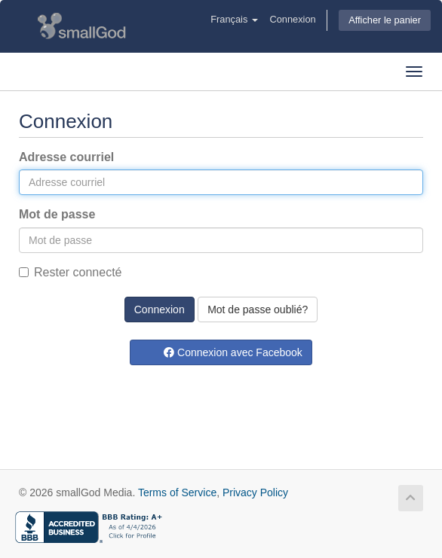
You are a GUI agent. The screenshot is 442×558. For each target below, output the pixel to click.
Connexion (292, 19)
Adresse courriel (66, 157)
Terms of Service (177, 492)
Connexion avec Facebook (233, 352)
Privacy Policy (255, 492)
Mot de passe (57, 214)
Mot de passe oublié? (257, 309)
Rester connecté (70, 272)
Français (234, 19)
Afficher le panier (384, 20)
